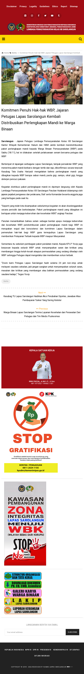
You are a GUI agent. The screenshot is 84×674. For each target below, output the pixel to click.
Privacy (23, 6)
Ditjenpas (75, 650)
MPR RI (28, 650)
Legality (33, 6)
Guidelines (44, 6)
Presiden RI (45, 650)
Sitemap (74, 6)
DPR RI (36, 650)
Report (64, 6)
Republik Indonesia (14, 650)
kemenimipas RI (60, 650)
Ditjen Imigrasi (42, 656)
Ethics (55, 6)
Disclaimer (12, 6)
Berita (6, 281)
